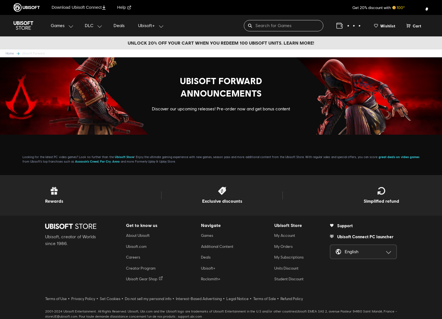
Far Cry (105, 161)
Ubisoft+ (208, 268)
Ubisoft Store (124, 157)
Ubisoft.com (136, 246)
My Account (284, 235)
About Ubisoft (138, 235)
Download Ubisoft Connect (79, 7)
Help (124, 7)
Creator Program (141, 268)
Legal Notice (237, 298)
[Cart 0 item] (414, 25)
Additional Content (217, 246)
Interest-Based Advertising (199, 298)
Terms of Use (56, 298)
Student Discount (289, 279)
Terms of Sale (264, 298)
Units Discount (286, 268)
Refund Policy (291, 298)
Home (10, 53)
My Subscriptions (289, 257)
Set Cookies (110, 298)
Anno (116, 161)
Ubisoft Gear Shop (144, 278)
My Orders (283, 246)
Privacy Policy (83, 298)
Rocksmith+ (210, 279)
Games (207, 235)
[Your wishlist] (385, 25)
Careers (133, 257)
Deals (206, 257)
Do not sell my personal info (148, 298)
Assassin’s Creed (87, 161)
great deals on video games (399, 157)
